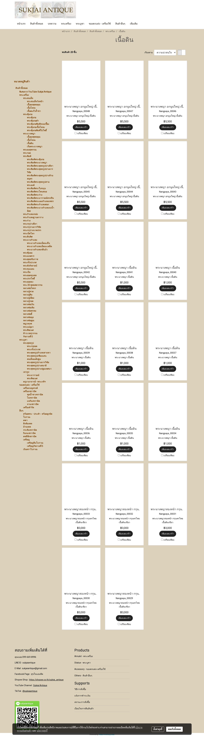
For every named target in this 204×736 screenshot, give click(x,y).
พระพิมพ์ (27, 156)
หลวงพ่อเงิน (28, 304)
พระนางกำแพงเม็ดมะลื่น (38, 243)
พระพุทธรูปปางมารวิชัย (38, 362)
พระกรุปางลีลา (30, 224)
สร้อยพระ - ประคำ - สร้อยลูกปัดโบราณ (37, 415)
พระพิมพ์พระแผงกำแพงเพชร (40, 201)
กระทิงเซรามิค (30, 430)
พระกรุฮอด (32, 346)
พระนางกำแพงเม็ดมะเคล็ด (39, 246)
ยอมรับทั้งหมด (174, 729)
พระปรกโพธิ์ (29, 278)
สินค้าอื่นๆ (120, 23)
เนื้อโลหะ (31, 108)
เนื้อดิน (30, 143)
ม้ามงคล (27, 427)
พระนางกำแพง (30, 240)
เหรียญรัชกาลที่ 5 (35, 446)
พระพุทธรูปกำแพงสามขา (39, 352)
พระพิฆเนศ (28, 330)
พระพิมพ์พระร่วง (34, 195)
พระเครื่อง (66, 23)
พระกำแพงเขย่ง (30, 214)
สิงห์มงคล (27, 423)
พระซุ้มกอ (27, 114)
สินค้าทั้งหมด (36, 23)
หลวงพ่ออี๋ (27, 314)
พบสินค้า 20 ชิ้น (69, 52)
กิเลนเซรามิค (29, 433)
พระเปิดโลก (28, 233)
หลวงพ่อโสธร (29, 288)
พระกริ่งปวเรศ (29, 262)
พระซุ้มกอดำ (33, 120)
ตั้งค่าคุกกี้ (157, 729)
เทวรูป (26, 372)
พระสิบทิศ (27, 236)
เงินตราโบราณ (30, 449)
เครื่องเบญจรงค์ (30, 388)
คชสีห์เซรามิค (29, 436)
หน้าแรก (21, 23)
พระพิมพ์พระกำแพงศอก (38, 204)
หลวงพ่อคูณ (28, 320)
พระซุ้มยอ (27, 253)
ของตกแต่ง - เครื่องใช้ (100, 23)
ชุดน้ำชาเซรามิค (35, 394)
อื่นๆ (21, 410)
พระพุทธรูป (28, 343)
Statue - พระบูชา (82, 662)
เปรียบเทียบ (82, 133)
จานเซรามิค (32, 404)
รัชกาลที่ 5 (28, 336)
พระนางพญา (29, 133)
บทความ (52, 23)
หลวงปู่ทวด (28, 291)
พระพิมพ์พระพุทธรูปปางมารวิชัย (40, 170)
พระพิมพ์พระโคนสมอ (37, 191)
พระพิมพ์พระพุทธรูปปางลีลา (40, 166)
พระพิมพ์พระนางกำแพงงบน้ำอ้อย (40, 209)
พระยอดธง (28, 282)
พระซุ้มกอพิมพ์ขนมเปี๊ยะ (38, 124)
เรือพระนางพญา (34, 146)
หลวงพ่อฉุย (28, 317)
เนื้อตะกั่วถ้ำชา (34, 111)
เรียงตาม (149, 52)
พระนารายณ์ (33, 375)
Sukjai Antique (40, 685)
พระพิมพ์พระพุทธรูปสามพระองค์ (38, 183)
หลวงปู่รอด (28, 301)
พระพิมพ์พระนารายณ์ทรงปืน (40, 198)
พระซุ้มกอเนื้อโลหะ (36, 127)
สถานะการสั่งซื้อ (82, 702)
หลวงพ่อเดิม (28, 307)
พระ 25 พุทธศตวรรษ (32, 285)
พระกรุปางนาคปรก (32, 230)
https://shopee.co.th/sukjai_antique (46, 679)
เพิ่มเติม (134, 23)
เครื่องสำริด (28, 407)
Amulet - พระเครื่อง (83, 656)
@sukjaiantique (30, 691)
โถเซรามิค (32, 398)
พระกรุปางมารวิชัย (32, 227)
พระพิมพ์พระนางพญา (37, 162)
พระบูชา (80, 23)
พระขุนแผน (28, 269)
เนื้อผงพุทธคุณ (33, 104)
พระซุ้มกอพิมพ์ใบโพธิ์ (37, 130)
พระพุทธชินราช (30, 259)
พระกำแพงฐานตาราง (33, 217)
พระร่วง (26, 220)
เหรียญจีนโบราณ (35, 443)
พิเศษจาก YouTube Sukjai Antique (35, 92)
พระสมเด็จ (28, 98)
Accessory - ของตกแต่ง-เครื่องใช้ (90, 669)
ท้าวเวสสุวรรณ (30, 333)
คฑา (25, 420)
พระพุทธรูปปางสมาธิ (37, 365)
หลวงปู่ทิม (27, 294)
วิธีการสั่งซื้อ (80, 689)
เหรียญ (26, 439)
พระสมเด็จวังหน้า (35, 101)
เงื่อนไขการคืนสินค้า (84, 708)
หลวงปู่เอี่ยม (28, 298)
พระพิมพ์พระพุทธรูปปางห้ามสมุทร (40, 177)
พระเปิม (26, 272)
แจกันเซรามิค (33, 401)
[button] (142, 24)
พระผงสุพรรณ (29, 149)
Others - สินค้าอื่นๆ (83, 675)
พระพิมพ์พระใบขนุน (36, 188)
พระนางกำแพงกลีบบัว (37, 249)
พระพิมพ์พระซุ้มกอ (35, 159)
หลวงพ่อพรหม (29, 311)
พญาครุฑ (27, 323)
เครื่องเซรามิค (29, 391)
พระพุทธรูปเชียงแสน (36, 356)
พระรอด (27, 153)
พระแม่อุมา (28, 327)
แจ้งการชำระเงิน (82, 695)
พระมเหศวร (28, 256)
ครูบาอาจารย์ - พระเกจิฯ (34, 381)
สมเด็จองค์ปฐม (34, 359)
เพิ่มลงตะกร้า (81, 127)
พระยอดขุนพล (30, 275)
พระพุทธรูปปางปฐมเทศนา (39, 369)
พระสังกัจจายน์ (30, 265)
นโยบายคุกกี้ (42, 730)
